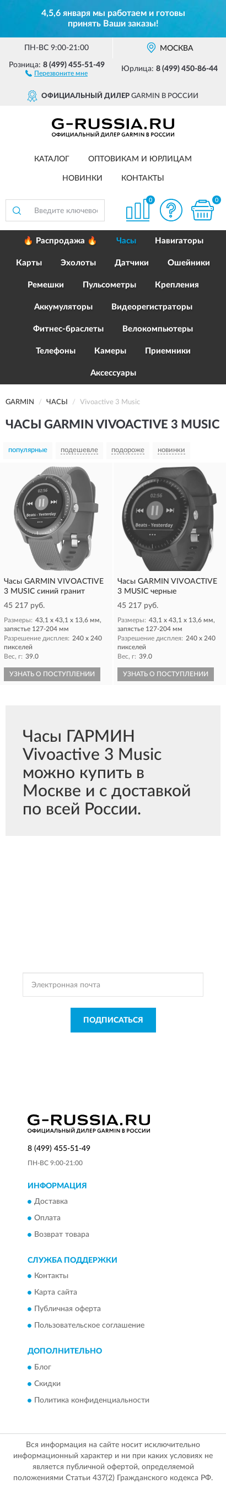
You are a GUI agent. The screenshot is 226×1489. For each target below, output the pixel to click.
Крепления (177, 285)
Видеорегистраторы (151, 307)
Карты (29, 263)
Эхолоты (78, 263)
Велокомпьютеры (157, 329)
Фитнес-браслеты (68, 329)
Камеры (110, 351)
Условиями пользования (151, 1054)
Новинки (82, 178)
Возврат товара (61, 1234)
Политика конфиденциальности (91, 1400)
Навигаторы (179, 241)
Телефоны (56, 351)
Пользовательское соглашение (89, 1326)
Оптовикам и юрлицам (140, 159)
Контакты (142, 178)
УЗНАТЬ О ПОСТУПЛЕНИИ (52, 674)
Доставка (51, 1201)
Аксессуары (113, 373)
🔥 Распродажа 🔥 (60, 241)
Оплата (47, 1218)
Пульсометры (109, 285)
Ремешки (46, 285)
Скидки (47, 1384)
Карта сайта (55, 1293)
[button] (56, 72)
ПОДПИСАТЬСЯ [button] (113, 1020)
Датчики (132, 263)
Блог (42, 1367)
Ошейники (189, 263)
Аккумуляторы (63, 307)
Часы (126, 241)
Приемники (168, 351)
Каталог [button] (51, 159)
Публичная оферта (67, 1309)
